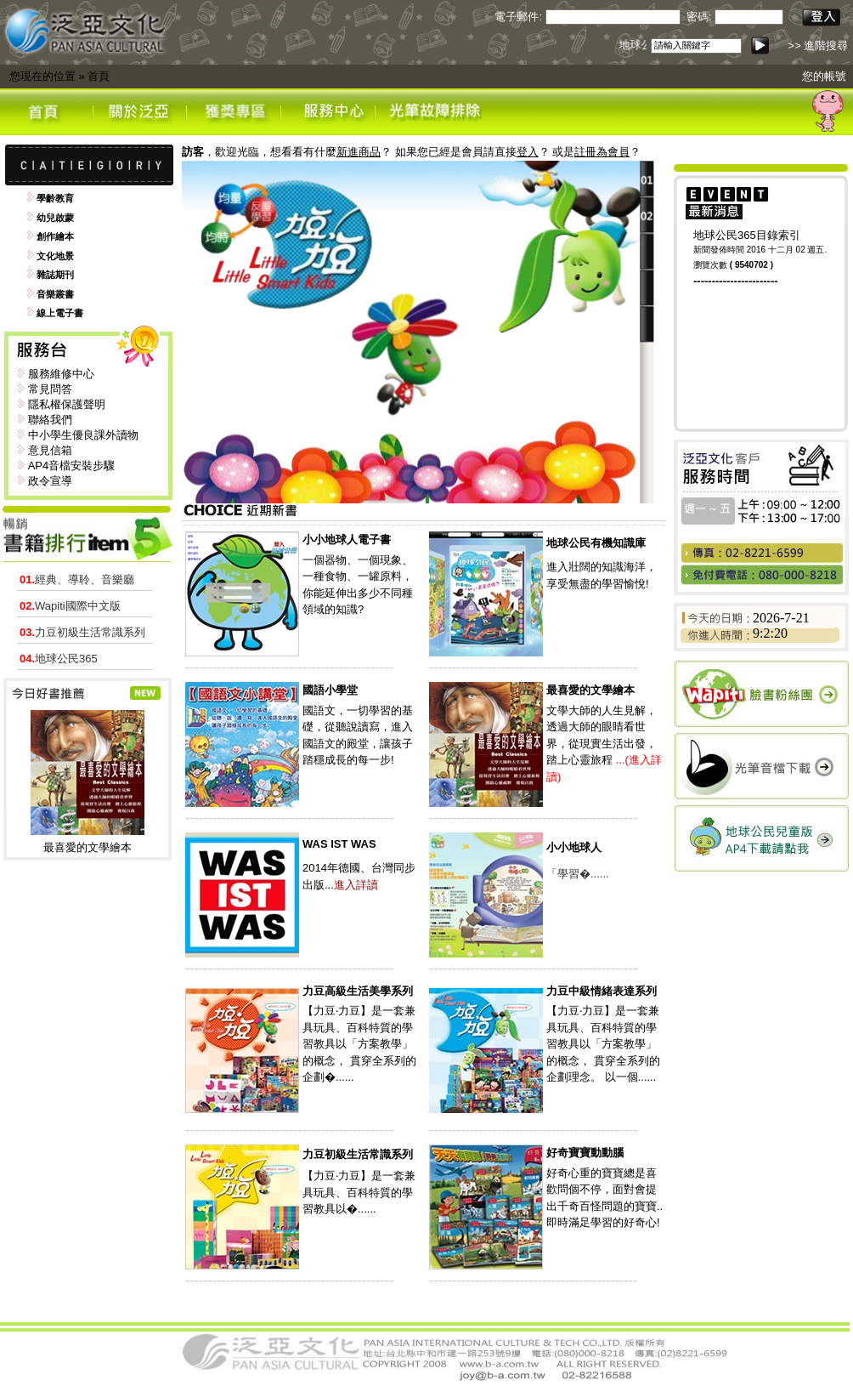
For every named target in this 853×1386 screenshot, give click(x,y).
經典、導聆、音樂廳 (77, 579)
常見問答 (50, 389)
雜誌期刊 (55, 275)
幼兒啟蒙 (55, 218)
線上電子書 (60, 313)
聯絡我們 (50, 419)
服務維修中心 (61, 373)
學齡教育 (55, 198)
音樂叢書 (55, 294)
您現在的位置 (42, 76)
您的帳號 (824, 76)
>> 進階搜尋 (818, 45)
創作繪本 (55, 236)
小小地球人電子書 (346, 539)
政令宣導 (50, 480)
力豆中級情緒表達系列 (601, 991)
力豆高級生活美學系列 (357, 991)
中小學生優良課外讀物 (83, 435)
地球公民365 (59, 658)
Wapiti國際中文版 (70, 605)
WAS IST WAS (339, 844)
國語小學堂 (330, 690)
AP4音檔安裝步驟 (72, 465)
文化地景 (55, 256)
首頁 (99, 76)
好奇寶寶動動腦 (585, 1152)
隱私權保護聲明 (66, 404)
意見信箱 (50, 450)
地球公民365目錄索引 (746, 235)
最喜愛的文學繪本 (87, 847)
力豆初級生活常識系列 (82, 632)
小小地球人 (574, 847)
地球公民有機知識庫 (596, 543)
